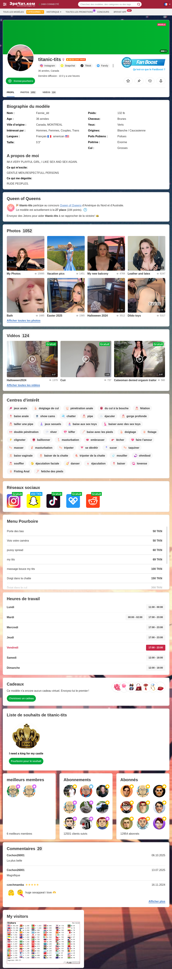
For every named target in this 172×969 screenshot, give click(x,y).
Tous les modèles (13, 12)
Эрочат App (120, 11)
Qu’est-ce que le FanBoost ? (149, 69)
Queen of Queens (70, 205)
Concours (103, 12)
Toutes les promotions (80, 11)
